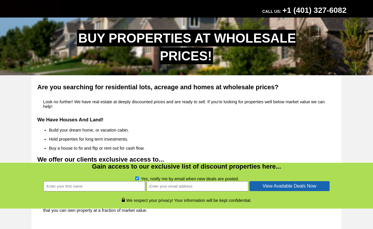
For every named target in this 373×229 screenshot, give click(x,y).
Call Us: (304, 10)
